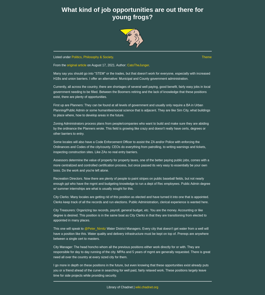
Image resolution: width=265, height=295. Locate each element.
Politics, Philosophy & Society (92, 57)
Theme (207, 57)
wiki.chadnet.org (146, 287)
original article (76, 65)
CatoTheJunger (138, 65)
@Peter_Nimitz (95, 228)
